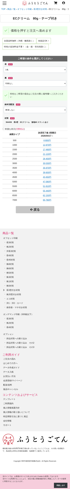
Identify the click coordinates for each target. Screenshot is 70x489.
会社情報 (7, 421)
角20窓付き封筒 (13, 294)
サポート (7, 425)
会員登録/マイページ (12, 380)
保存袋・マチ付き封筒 (16, 307)
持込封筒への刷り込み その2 (20, 343)
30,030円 (47, 163)
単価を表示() (15, 129)
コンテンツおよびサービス (20, 394)
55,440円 (47, 191)
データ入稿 (8, 372)
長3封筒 (10, 242)
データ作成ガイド (11, 367)
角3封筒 (10, 277)
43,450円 (47, 177)
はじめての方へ (10, 363)
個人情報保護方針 (11, 408)
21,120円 (47, 154)
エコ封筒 (10, 299)
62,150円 (47, 195)
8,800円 (47, 140)
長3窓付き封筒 (13, 290)
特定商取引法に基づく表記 (15, 416)
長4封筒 (10, 255)
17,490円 (47, 150)
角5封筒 (10, 273)
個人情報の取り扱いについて (16, 412)
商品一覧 (8, 233)
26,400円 (47, 159)
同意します (61, 485)
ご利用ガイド (11, 354)
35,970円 (47, 168)
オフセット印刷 (10, 238)
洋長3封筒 (11, 251)
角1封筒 (10, 281)
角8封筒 (10, 264)
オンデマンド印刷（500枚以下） (18, 314)
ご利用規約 (8, 403)
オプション (8, 334)
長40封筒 (10, 260)
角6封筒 (10, 268)
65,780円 (47, 200)
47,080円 (47, 182)
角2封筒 (10, 247)
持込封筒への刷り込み (16, 338)
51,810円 (47, 186)
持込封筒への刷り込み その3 (20, 347)
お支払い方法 (9, 376)
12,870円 (47, 145)
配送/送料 (7, 385)
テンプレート (9, 399)
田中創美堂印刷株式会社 (31, 461)
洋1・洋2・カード (14, 303)
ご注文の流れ (9, 359)
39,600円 (47, 172)
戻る (35, 209)
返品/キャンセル (10, 389)
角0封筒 (10, 286)
